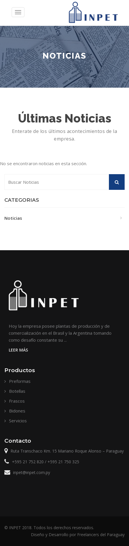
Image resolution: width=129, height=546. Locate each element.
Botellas (17, 391)
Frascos (17, 401)
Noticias (13, 218)
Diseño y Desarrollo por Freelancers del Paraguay (78, 534)
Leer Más (18, 350)
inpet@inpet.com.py (31, 472)
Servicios (18, 421)
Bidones (17, 411)
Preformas (20, 381)
